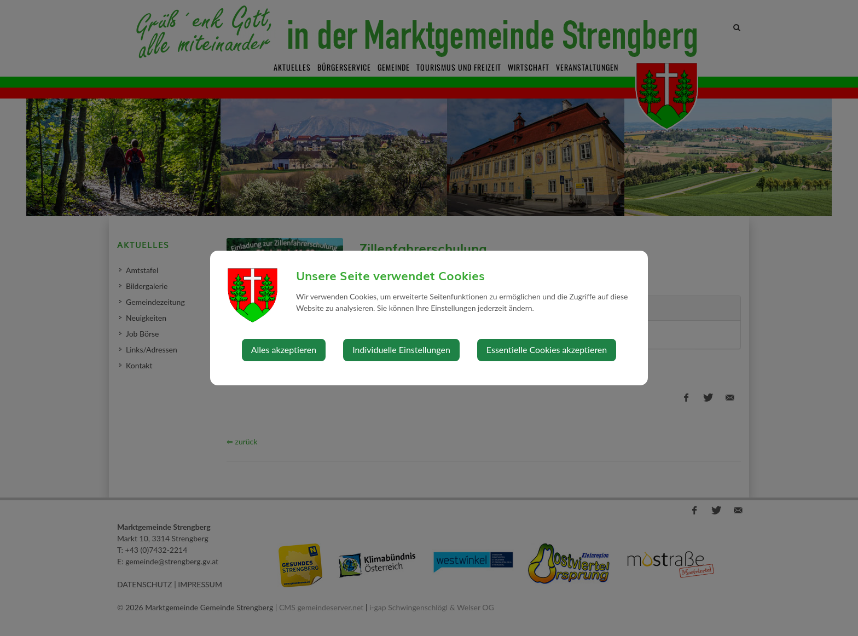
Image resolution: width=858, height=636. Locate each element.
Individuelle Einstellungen (401, 349)
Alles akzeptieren (283, 349)
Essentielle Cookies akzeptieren (546, 349)
